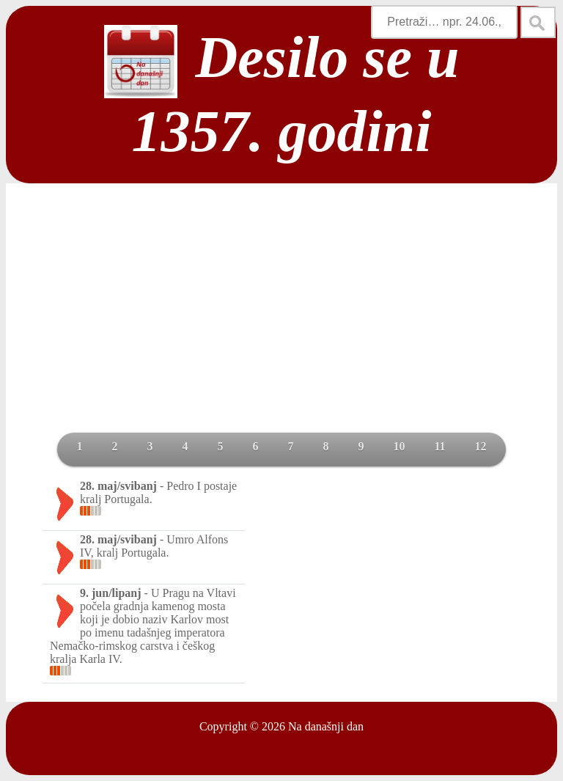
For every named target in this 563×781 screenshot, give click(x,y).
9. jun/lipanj (110, 593)
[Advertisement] (281, 322)
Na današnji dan (326, 726)
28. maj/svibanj (118, 486)
